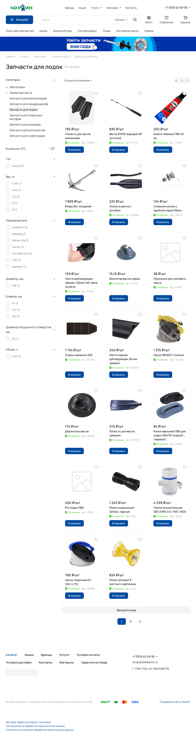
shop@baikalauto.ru (145, 662)
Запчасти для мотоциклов (27, 130)
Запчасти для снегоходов (27, 136)
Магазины (66, 662)
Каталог (11, 655)
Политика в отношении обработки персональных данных (40, 729)
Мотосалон (17, 87)
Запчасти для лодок (23, 110)
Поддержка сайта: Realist (175, 701)
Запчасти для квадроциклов (28, 104)
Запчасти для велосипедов (28, 98)
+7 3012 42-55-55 (176, 7)
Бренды (46, 655)
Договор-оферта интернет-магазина (28, 722)
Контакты (45, 662)
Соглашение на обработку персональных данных (35, 726)
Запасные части (21, 93)
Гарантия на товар (94, 662)
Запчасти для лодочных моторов (25, 117)
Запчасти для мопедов (25, 124)
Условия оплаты (88, 655)
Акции (29, 655)
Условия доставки (19, 662)
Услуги (64, 655)
